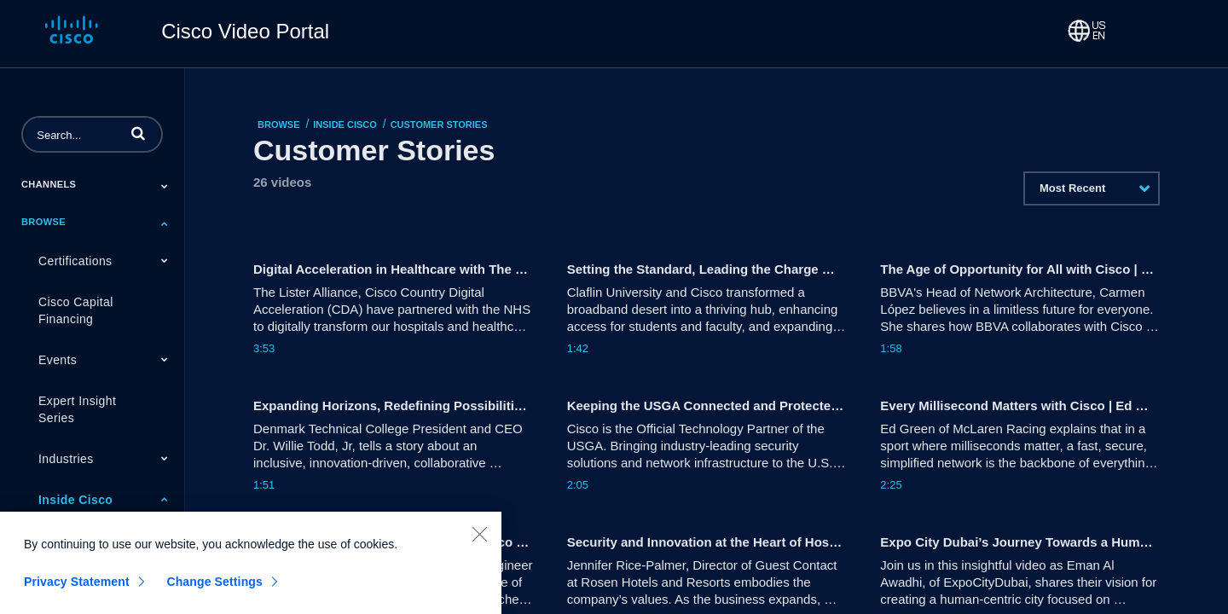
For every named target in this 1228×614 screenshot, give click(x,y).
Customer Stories (439, 124)
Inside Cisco (75, 500)
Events (57, 360)
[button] (138, 133)
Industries (66, 459)
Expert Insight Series (77, 409)
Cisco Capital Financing (75, 310)
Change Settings (214, 588)
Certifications (75, 261)
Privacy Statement (77, 588)
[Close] (479, 540)
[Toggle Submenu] (164, 186)
